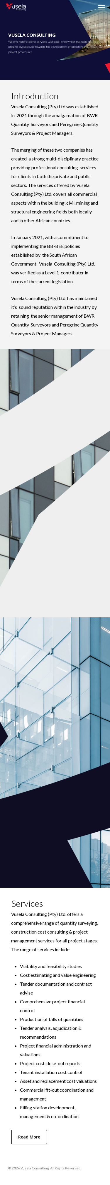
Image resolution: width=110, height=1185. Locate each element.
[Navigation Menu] (101, 7)
